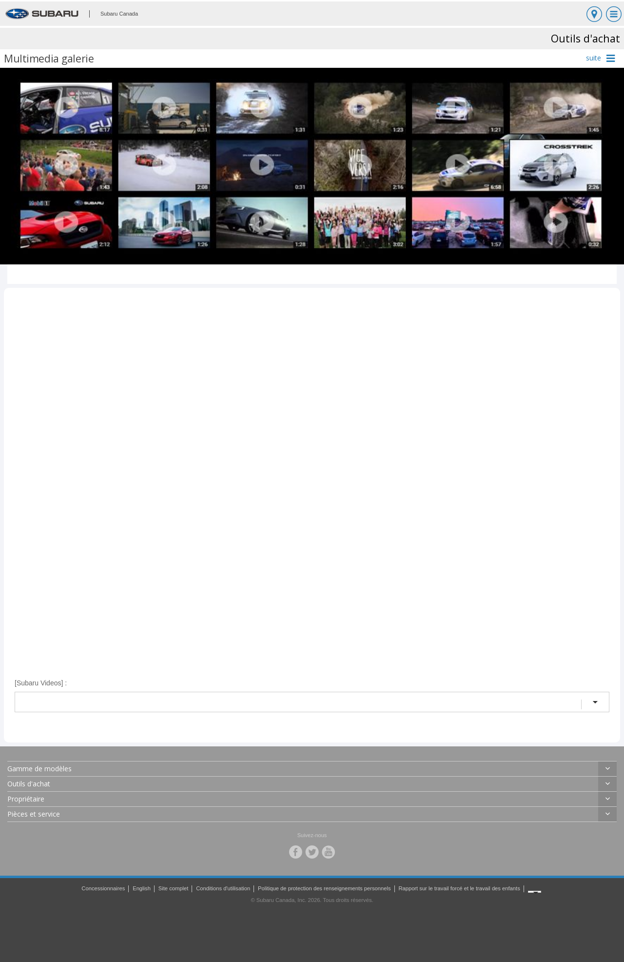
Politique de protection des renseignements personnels (324, 888)
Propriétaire (25, 798)
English (142, 888)
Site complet (173, 888)
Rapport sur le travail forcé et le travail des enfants (459, 888)
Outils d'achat (28, 783)
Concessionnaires (103, 888)
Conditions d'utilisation (223, 888)
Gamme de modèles (39, 768)
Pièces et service (33, 814)
